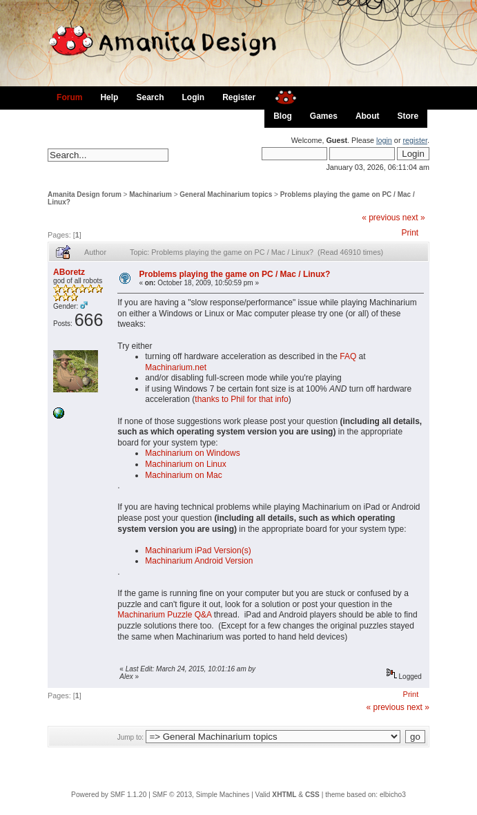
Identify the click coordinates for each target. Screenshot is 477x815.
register (414, 140)
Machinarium (150, 194)
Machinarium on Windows (192, 453)
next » (413, 217)
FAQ (348, 356)
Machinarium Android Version (199, 561)
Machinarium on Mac (183, 475)
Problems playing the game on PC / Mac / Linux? (235, 274)
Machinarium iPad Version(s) (198, 550)
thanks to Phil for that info (241, 399)
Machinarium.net (175, 367)
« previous (381, 217)
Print (410, 233)
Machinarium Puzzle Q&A (164, 615)
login (384, 140)
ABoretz (69, 272)
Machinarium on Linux (185, 464)
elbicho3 (393, 794)
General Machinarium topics (225, 194)
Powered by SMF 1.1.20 (108, 794)
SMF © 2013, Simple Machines (201, 794)
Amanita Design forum (84, 194)
